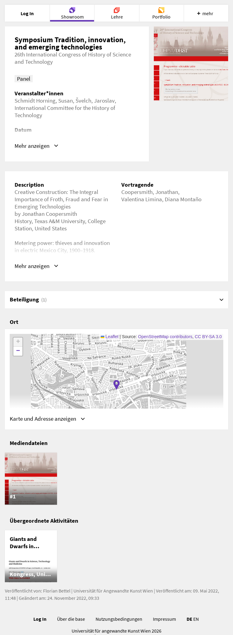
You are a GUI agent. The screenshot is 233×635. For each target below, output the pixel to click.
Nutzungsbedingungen (119, 619)
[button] (116, 385)
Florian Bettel (56, 591)
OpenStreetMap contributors (165, 336)
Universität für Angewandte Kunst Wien (113, 591)
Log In (39, 619)
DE (189, 619)
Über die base (71, 619)
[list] (116, 479)
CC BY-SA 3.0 (208, 336)
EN (196, 619)
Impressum (164, 619)
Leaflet (110, 336)
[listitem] (31, 479)
